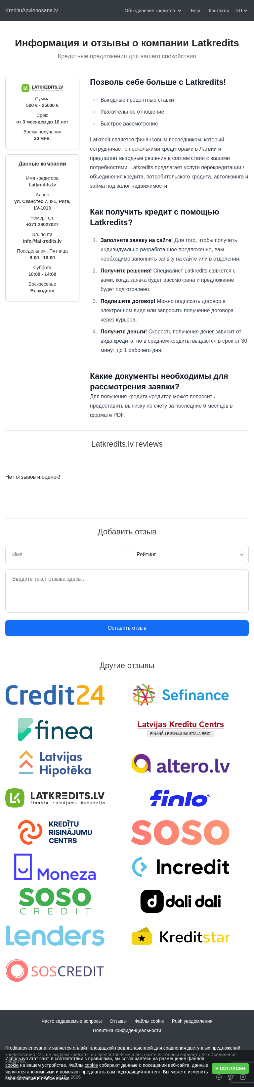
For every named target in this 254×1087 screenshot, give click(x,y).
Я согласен (230, 1068)
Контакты (219, 10)
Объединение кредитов (154, 10)
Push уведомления (192, 1021)
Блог (196, 10)
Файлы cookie (149, 1021)
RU (242, 10)
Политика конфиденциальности (127, 1030)
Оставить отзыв (126, 628)
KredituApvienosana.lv (31, 10)
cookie (12, 1065)
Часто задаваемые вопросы (72, 1021)
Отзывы (118, 1021)
